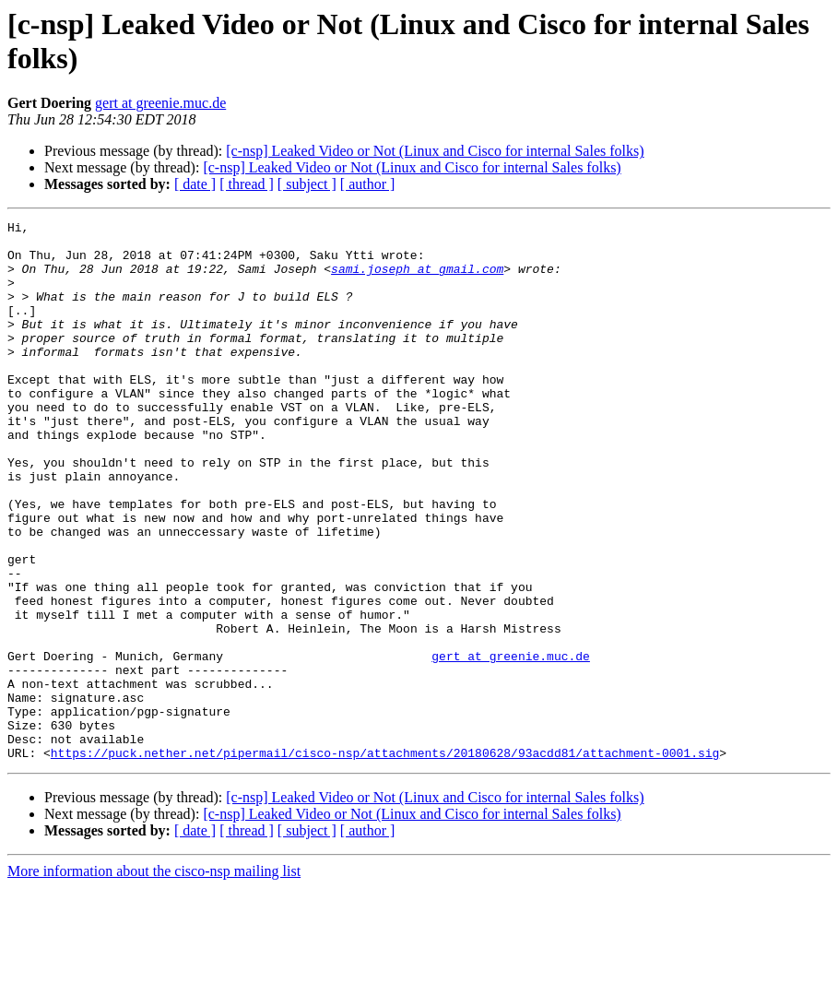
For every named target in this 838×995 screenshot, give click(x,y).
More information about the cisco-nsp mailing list (154, 979)
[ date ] (195, 184)
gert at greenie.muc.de (160, 103)
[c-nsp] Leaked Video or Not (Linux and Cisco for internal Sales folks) (434, 151)
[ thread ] (246, 184)
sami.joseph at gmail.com (417, 279)
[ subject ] (306, 184)
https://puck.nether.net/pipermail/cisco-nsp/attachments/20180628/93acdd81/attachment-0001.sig (385, 860)
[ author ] (367, 184)
